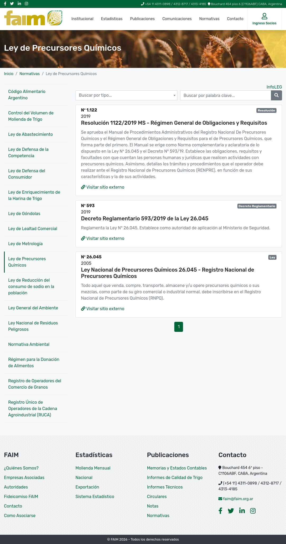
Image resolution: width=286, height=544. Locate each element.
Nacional (84, 477)
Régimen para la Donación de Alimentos (33, 362)
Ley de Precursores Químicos (27, 262)
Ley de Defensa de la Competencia (28, 152)
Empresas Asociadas (24, 477)
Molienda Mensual (93, 468)
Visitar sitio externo (102, 187)
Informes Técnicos (165, 487)
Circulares (157, 496)
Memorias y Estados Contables (177, 468)
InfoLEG (274, 87)
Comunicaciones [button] (177, 19)
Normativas (209, 19)
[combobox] (126, 95)
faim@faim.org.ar (235, 499)
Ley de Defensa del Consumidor (26, 174)
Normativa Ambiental (28, 344)
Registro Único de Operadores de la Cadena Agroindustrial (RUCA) (32, 408)
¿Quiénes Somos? (21, 468)
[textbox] (126, 95)
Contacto (235, 19)
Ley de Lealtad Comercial (32, 228)
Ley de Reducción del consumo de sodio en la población (31, 286)
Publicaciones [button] (142, 19)
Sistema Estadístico (95, 496)
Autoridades (16, 487)
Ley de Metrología (25, 243)
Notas (152, 506)
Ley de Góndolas (24, 213)
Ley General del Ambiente (33, 307)
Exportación (87, 487)
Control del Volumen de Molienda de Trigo (31, 116)
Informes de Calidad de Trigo (175, 477)
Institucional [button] (82, 19)
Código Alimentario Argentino (26, 94)
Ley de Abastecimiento (30, 134)
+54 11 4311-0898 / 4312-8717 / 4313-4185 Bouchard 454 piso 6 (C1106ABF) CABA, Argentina (211, 4)
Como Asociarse (20, 515)
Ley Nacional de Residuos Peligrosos (33, 326)
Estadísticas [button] (112, 19)
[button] (264, 19)
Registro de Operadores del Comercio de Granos (34, 384)
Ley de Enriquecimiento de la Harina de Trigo (34, 195)
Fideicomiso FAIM (21, 496)
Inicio (8, 74)
